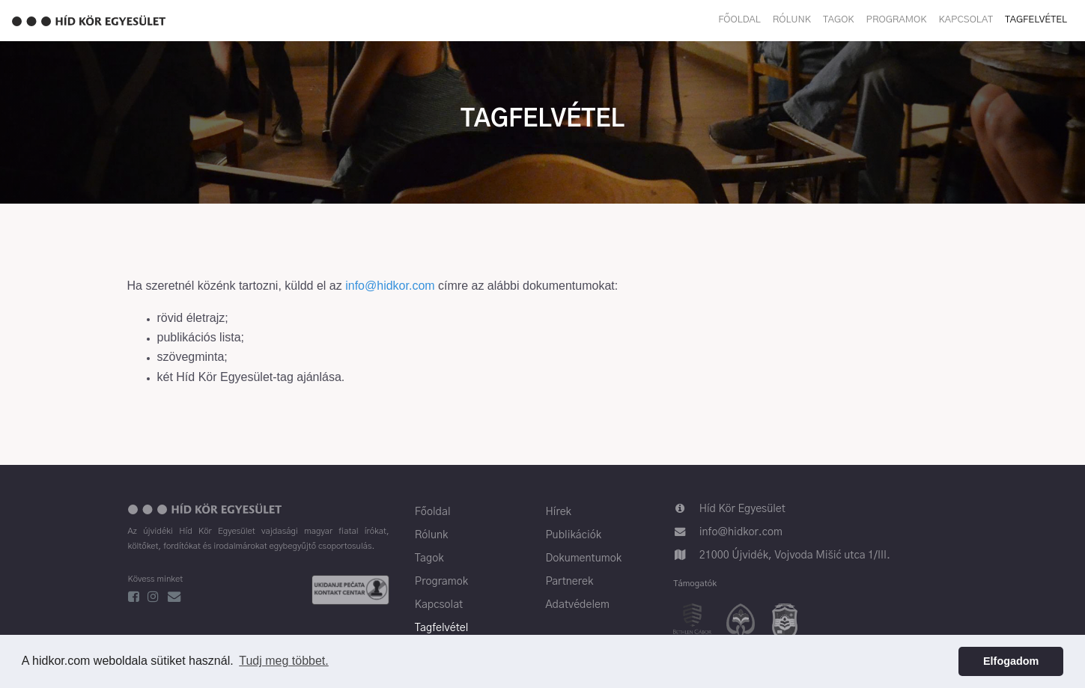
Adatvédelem (577, 605)
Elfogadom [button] (1011, 661)
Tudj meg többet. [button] (283, 660)
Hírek (558, 512)
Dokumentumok (583, 558)
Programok (896, 20)
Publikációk (573, 535)
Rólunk (792, 20)
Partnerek (569, 581)
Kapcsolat (966, 20)
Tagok (838, 20)
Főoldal (739, 20)
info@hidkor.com (389, 285)
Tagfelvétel (1036, 20)
